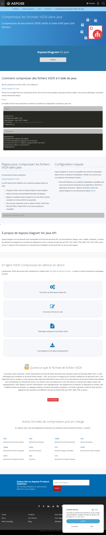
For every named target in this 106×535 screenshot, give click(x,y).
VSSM (5, 444)
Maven (4, 99)
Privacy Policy (47, 531)
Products (31, 511)
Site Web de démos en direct (60, 271)
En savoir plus (53, 398)
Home (4, 511)
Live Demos (32, 515)
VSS (81, 435)
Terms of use (54, 531)
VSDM (57, 435)
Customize (74, 526)
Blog (29, 518)
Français (90, 3)
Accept (83, 521)
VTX (56, 453)
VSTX (5, 453)
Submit (57, 485)
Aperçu (53, 60)
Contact (61, 531)
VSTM (82, 444)
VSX (30, 453)
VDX (5, 435)
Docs (3, 515)
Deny (91, 526)
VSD (30, 435)
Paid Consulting (7, 518)
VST (56, 444)
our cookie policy (79, 517)
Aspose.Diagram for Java (10, 89)
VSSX (31, 444)
